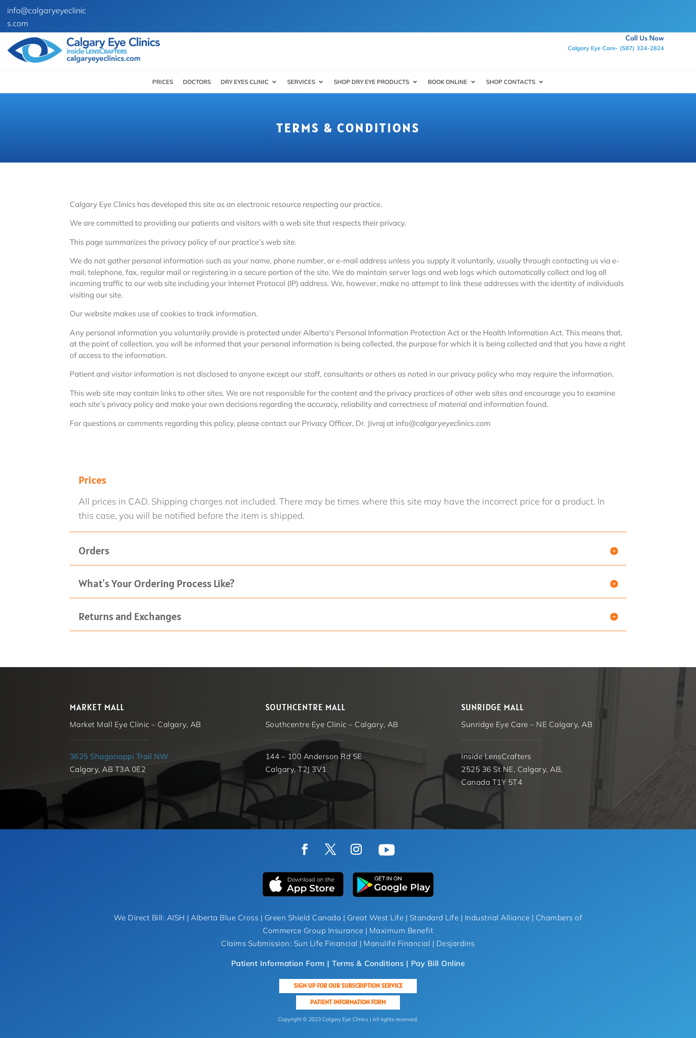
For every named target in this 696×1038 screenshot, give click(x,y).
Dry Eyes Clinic (245, 82)
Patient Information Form (348, 1002)
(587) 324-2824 (642, 48)
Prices (162, 82)
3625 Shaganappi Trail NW (119, 756)
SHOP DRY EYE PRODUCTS (371, 82)
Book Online (447, 82)
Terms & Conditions (367, 963)
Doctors (197, 82)
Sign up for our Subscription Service (348, 986)
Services (301, 82)
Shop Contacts (510, 82)
